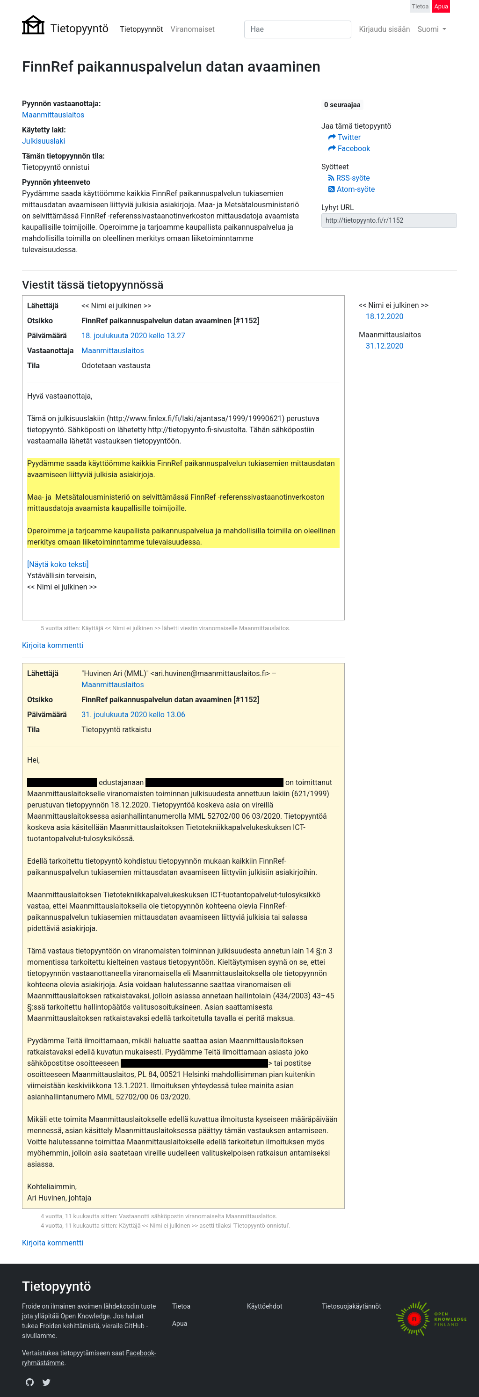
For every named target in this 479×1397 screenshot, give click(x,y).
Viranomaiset (192, 29)
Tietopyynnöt (141, 29)
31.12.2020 (384, 346)
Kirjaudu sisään (384, 29)
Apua (441, 6)
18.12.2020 (384, 316)
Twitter (344, 137)
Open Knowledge (85, 1316)
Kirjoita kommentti (52, 645)
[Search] (297, 29)
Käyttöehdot (265, 1306)
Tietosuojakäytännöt (351, 1306)
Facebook (349, 148)
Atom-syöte (351, 189)
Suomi (429, 29)
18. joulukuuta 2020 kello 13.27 (133, 335)
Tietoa (420, 6)
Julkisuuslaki (43, 141)
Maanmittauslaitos (53, 114)
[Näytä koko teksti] (58, 564)
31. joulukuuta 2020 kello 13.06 (133, 714)
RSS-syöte (349, 178)
